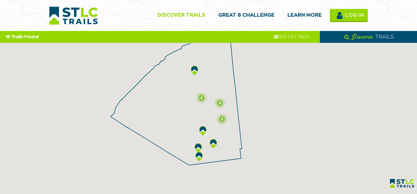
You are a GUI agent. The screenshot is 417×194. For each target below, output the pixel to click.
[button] (213, 143)
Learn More (304, 15)
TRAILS (369, 37)
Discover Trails (181, 15)
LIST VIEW (291, 37)
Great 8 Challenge (246, 15)
